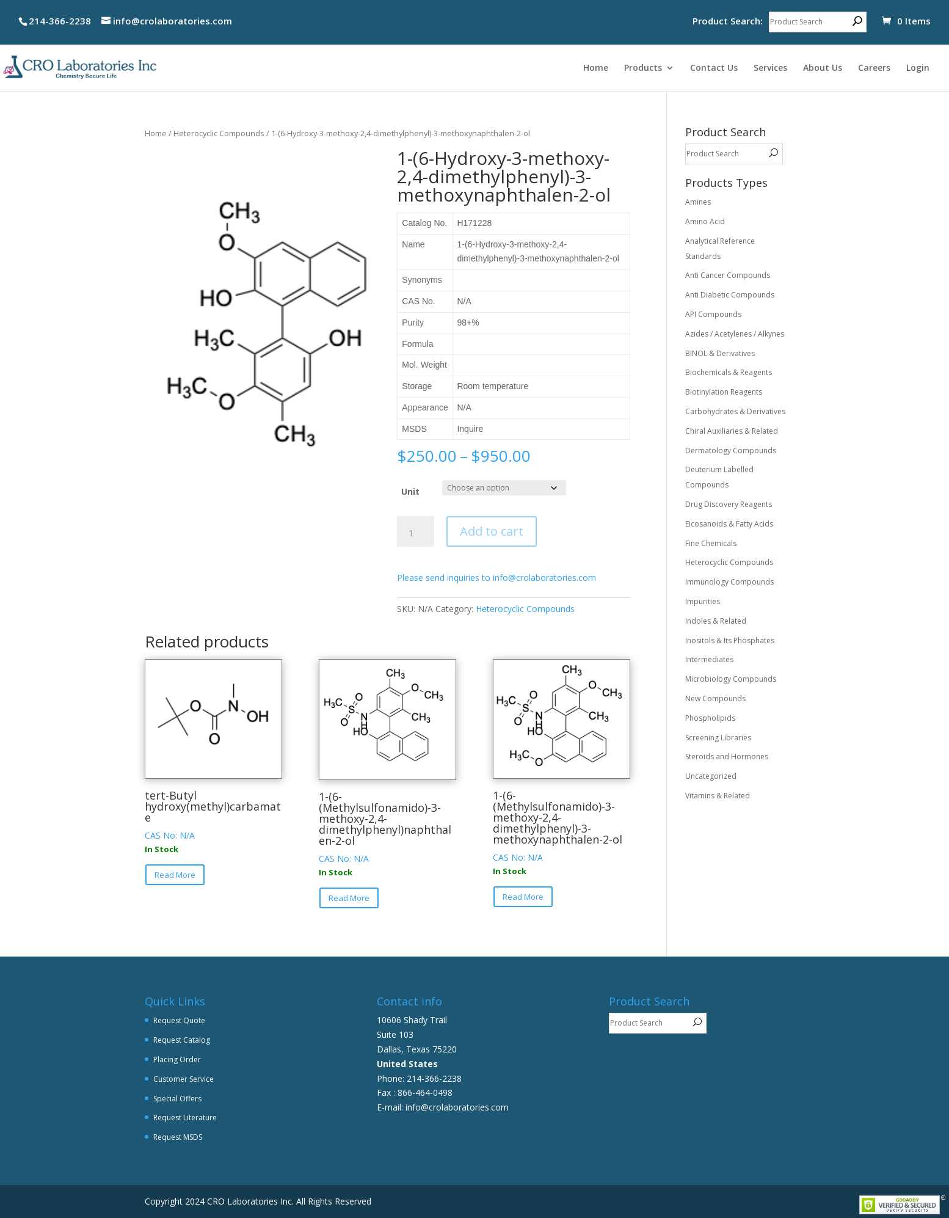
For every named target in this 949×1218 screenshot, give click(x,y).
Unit (410, 491)
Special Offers (177, 1098)
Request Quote (179, 1020)
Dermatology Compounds (730, 450)
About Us (822, 68)
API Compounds (713, 314)
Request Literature (185, 1117)
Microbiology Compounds (730, 679)
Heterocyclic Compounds (218, 133)
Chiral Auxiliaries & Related (731, 431)
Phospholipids (710, 718)
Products (643, 68)
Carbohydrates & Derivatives (735, 411)
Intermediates (709, 659)
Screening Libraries (718, 737)
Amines (698, 202)
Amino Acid (705, 221)
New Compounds (715, 698)
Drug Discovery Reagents (728, 504)
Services (770, 68)
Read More (175, 874)
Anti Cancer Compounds (727, 275)
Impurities (702, 601)
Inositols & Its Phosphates (729, 640)
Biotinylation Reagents (723, 392)
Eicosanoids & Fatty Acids (729, 524)
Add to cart (491, 531)
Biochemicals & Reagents (728, 372)
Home (595, 68)
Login (917, 68)
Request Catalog (181, 1040)
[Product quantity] (415, 533)
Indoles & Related (715, 621)
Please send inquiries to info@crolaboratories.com (496, 577)
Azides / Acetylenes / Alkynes (734, 334)
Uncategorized (710, 776)
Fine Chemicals (710, 543)
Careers (874, 68)
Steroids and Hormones (726, 756)
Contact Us (714, 68)
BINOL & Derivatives (720, 353)
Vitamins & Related (717, 795)
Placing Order (177, 1059)
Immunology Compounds (729, 582)
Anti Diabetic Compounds (729, 295)
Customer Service (183, 1079)
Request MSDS (177, 1137)
